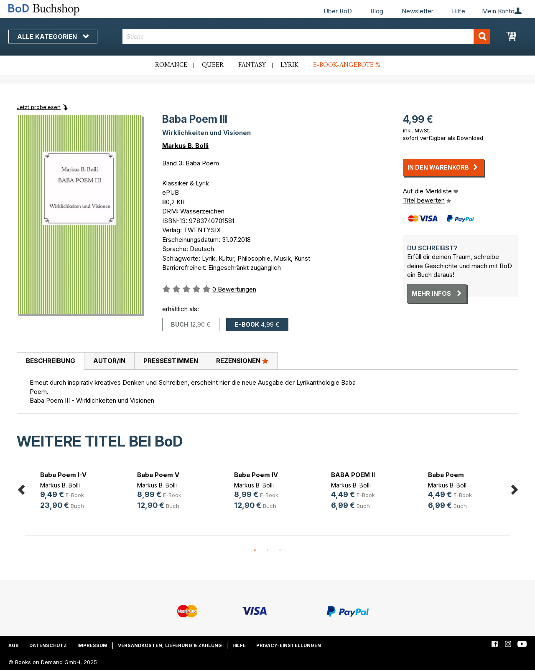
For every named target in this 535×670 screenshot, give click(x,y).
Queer (213, 65)
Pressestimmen (170, 361)
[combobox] (306, 36)
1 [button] (255, 550)
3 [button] (280, 550)
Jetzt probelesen (39, 107)
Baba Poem (202, 163)
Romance (171, 65)
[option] (73, 491)
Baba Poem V (158, 475)
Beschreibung (50, 361)
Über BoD (338, 11)
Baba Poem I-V (63, 475)
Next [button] (514, 488)
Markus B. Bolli (185, 146)
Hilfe (458, 11)
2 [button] (267, 550)
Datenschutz (48, 645)
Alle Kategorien (53, 37)
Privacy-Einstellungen (288, 645)
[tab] (50, 361)
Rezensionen (242, 360)
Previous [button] (21, 488)
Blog (376, 11)
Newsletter (417, 11)
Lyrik (289, 65)
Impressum (92, 645)
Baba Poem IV (256, 475)
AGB (13, 645)
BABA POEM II (353, 475)
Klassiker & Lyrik (185, 183)
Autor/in (109, 361)
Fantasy (252, 65)
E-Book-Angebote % (346, 65)
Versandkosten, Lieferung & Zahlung (170, 645)
